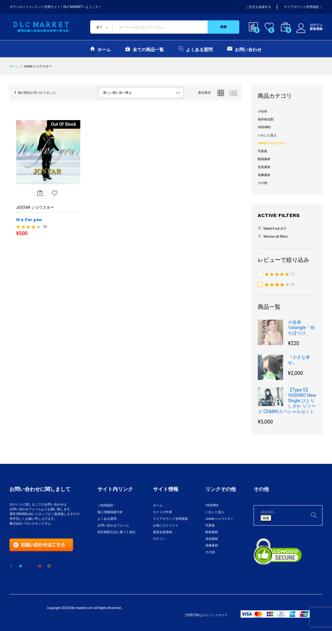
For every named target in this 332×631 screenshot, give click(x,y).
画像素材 (264, 175)
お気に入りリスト (165, 525)
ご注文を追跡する (258, 7)
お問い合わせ (244, 49)
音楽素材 (264, 167)
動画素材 (264, 159)
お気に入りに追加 (54, 192)
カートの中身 (162, 512)
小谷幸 (262, 111)
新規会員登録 (162, 532)
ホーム (100, 49)
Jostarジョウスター (272, 143)
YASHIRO (264, 127)
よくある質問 (196, 49)
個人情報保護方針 (110, 512)
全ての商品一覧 (144, 49)
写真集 (262, 151)
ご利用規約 (105, 505)
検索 (223, 27)
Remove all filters (275, 236)
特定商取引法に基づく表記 (116, 532)
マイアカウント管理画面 (301, 7)
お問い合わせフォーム (113, 525)
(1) (280, 274)
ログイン (309, 25)
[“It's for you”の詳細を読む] (40, 192)
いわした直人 (267, 135)
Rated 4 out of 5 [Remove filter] (274, 228)
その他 (262, 183)
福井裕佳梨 (266, 119)
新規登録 (316, 29)
